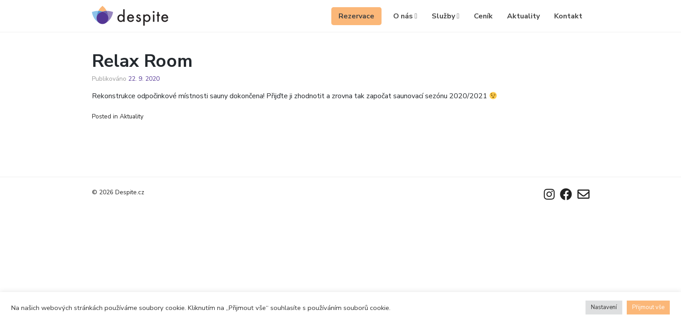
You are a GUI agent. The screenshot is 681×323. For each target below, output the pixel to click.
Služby (446, 16)
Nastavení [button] (604, 307)
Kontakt (568, 16)
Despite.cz (129, 192)
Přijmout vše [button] (648, 307)
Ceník (483, 16)
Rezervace (356, 16)
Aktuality (523, 16)
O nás (405, 16)
